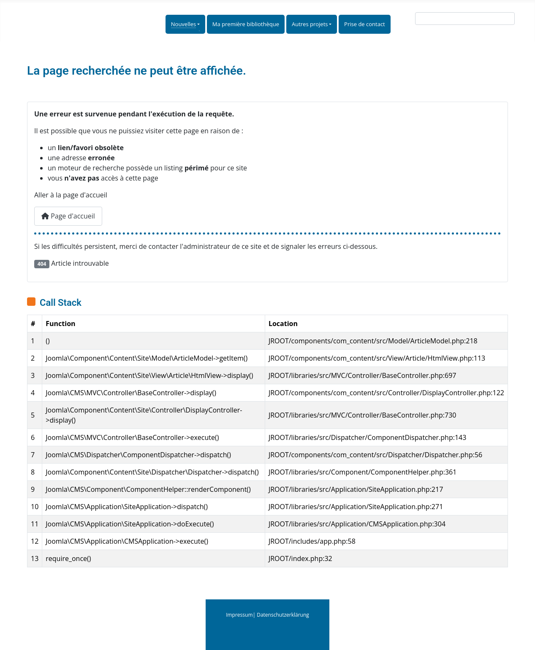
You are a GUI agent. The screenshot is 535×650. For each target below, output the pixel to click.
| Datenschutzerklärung (281, 614)
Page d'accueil (68, 216)
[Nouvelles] (198, 24)
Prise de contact (364, 24)
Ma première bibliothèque (245, 24)
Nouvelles (183, 24)
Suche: (401, 20)
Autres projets (310, 24)
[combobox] (465, 18)
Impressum (239, 614)
